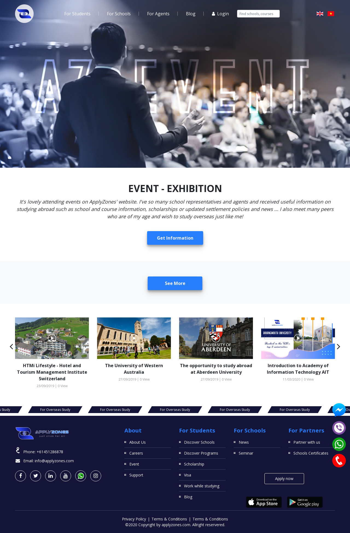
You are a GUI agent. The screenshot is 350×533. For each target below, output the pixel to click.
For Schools (119, 14)
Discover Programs (201, 453)
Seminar (246, 453)
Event (134, 464)
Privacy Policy (134, 519)
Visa (187, 475)
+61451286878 (50, 451)
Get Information (175, 238)
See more (175, 283)
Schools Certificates (310, 453)
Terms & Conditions (169, 519)
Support (136, 475)
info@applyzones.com (54, 460)
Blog (191, 14)
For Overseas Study (55, 409)
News (244, 442)
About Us (137, 442)
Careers (136, 453)
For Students (77, 14)
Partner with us (306, 442)
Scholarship (194, 464)
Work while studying (201, 485)
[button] (11, 346)
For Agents (158, 14)
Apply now (284, 478)
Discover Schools (199, 442)
